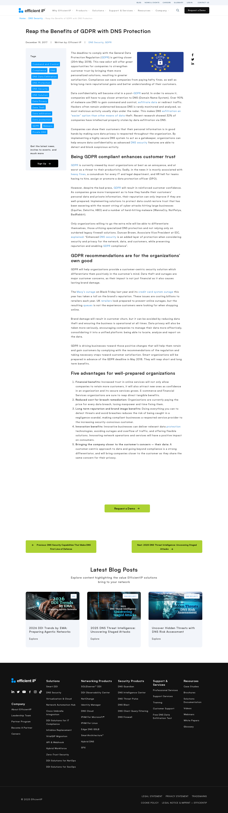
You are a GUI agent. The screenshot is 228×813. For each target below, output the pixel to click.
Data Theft (38, 107)
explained (77, 236)
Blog (139, 2)
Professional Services (165, 690)
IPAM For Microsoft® (93, 717)
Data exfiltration (42, 113)
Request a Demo (197, 10)
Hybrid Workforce (56, 748)
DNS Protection (41, 82)
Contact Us (203, 2)
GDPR (108, 42)
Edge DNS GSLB (90, 729)
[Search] (180, 10)
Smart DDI (52, 686)
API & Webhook (55, 742)
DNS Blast (123, 704)
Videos (188, 708)
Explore (33, 638)
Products (82, 10)
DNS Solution (40, 95)
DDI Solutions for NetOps (61, 760)
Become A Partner (21, 727)
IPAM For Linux (89, 723)
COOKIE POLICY (148, 802)
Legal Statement (150, 796)
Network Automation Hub (61, 704)
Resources (145, 10)
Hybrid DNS (87, 741)
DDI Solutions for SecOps (61, 766)
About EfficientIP (21, 709)
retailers (106, 300)
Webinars (189, 714)
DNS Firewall (125, 717)
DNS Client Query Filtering (133, 711)
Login (190, 2)
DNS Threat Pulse (128, 698)
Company (162, 10)
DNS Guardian (126, 686)
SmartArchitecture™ (92, 735)
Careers (167, 2)
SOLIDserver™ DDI (91, 686)
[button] (61, 546)
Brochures (189, 692)
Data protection (42, 119)
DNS (52, 70)
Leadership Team (21, 715)
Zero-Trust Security (57, 754)
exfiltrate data (147, 102)
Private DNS (39, 132)
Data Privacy (40, 101)
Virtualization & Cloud (59, 698)
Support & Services (122, 10)
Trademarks (199, 796)
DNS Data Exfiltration (45, 76)
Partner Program (21, 721)
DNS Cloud (87, 711)
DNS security (139, 142)
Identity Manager (91, 704)
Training (157, 702)
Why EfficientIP (62, 10)
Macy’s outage (86, 291)
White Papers (191, 720)
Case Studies (191, 686)
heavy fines (78, 174)
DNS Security (35, 18)
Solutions (99, 10)
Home (23, 18)
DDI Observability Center (95, 692)
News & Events (152, 2)
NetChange (87, 698)
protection (174, 426)
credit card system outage (155, 291)
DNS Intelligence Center (132, 692)
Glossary (178, 2)
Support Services (163, 696)
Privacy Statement (176, 796)
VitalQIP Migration (56, 736)
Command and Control (46, 64)
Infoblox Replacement (59, 730)
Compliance (39, 70)
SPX (83, 747)
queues (88, 305)
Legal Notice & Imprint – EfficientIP (184, 802)
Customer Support (163, 708)
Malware (48, 125)
